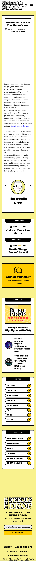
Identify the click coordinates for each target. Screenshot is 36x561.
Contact (12, 551)
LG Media (30, 559)
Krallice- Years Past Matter (18, 232)
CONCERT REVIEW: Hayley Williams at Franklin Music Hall (22, 345)
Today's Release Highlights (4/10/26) (18, 329)
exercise (21, 29)
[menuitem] (8, 547)
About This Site (23, 547)
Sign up (8, 547)
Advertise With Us (18, 556)
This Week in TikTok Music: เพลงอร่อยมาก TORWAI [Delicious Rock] (21, 362)
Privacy (24, 551)
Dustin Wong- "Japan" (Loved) (18, 251)
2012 (24, 227)
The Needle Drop (18, 31)
